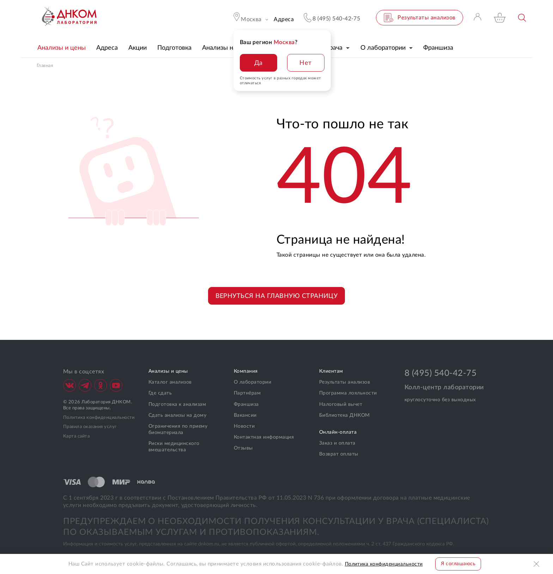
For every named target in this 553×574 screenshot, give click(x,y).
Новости (244, 426)
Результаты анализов (344, 382)
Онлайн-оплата (338, 432)
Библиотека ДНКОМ (344, 415)
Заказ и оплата (337, 443)
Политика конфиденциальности (99, 417)
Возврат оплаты (338, 454)
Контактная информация (264, 437)
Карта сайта (76, 436)
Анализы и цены (168, 371)
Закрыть (537, 564)
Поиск (522, 18)
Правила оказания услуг (90, 427)
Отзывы (243, 448)
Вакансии (245, 415)
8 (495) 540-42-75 (440, 373)
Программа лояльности (348, 393)
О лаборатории (252, 382)
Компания (246, 371)
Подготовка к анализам (177, 404)
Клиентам (331, 371)
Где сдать (160, 393)
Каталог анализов (170, 382)
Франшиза (246, 404)
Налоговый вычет (340, 404)
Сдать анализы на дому (177, 415)
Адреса (284, 19)
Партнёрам (247, 393)
